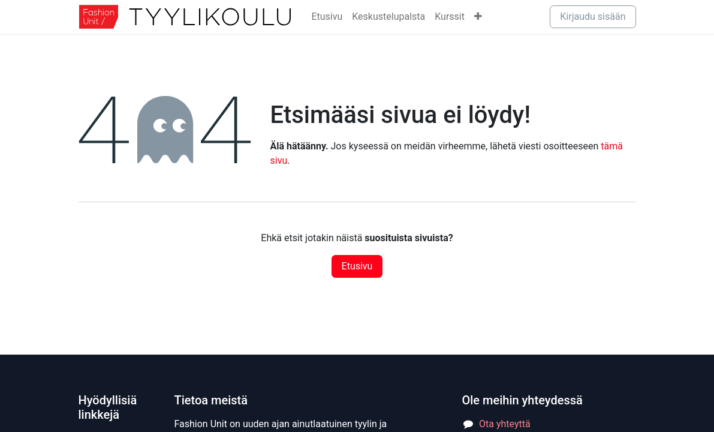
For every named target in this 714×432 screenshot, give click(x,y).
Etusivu (357, 266)
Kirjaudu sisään (592, 16)
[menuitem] (326, 17)
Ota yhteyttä (505, 424)
